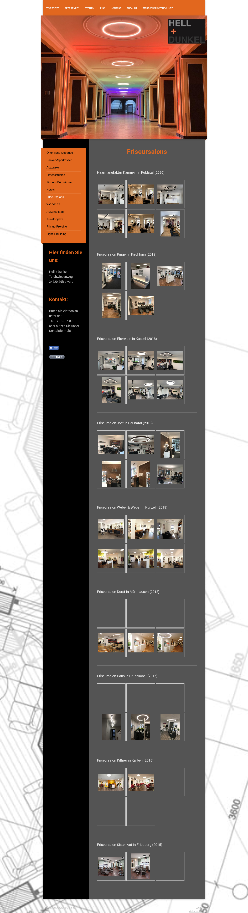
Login (199, 907)
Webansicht (195, 911)
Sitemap (70, 907)
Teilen (54, 348)
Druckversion (55, 907)
